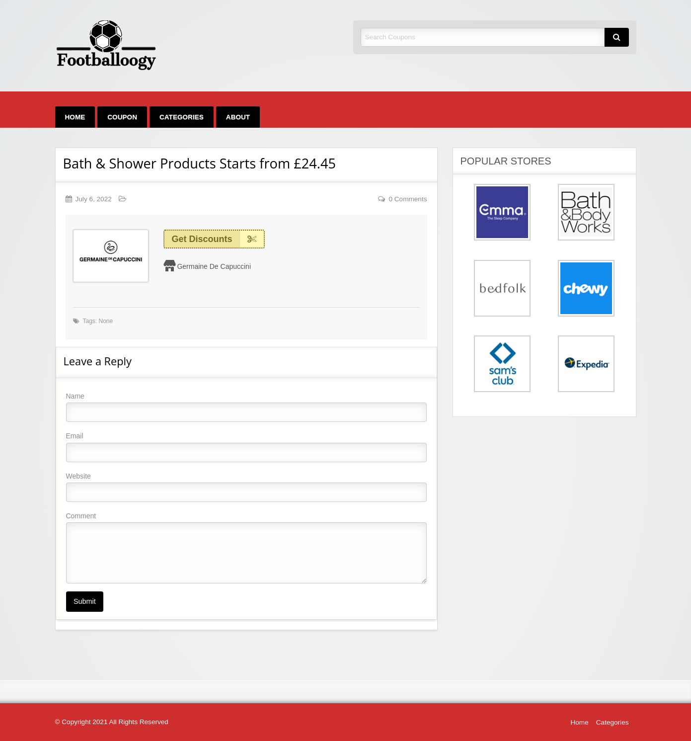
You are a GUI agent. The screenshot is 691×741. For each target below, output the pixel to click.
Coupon (122, 117)
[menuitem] (75, 117)
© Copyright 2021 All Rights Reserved (111, 722)
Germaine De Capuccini (214, 266)
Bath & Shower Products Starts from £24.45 (199, 163)
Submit (85, 601)
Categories (181, 117)
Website (246, 487)
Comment (246, 547)
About (238, 117)
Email (246, 447)
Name (246, 407)
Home (75, 117)
